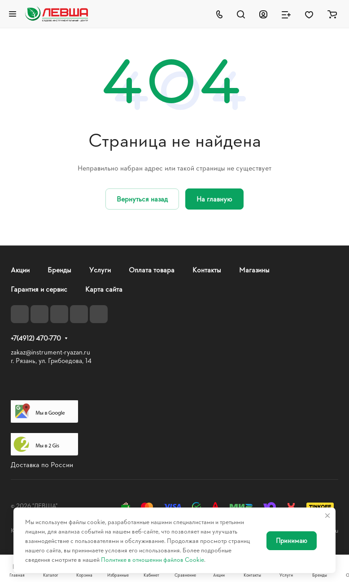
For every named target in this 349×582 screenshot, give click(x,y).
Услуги (100, 269)
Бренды (59, 269)
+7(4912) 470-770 (36, 338)
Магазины (254, 269)
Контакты (206, 269)
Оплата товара (151, 269)
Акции (20, 269)
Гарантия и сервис (39, 289)
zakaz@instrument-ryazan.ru (50, 352)
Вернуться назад (142, 198)
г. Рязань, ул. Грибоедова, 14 (51, 360)
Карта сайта (103, 289)
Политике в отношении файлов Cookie (152, 559)
